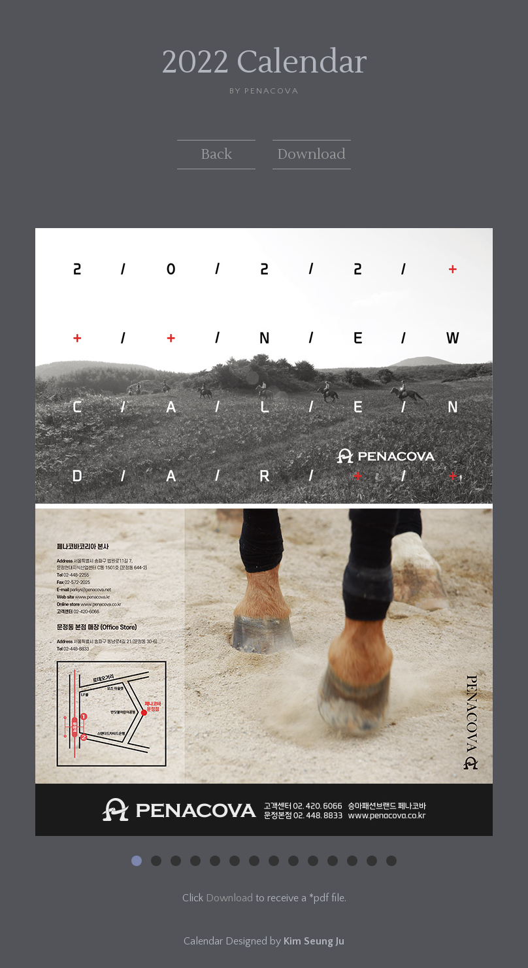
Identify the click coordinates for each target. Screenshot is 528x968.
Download (312, 154)
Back (216, 154)
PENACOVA (271, 90)
